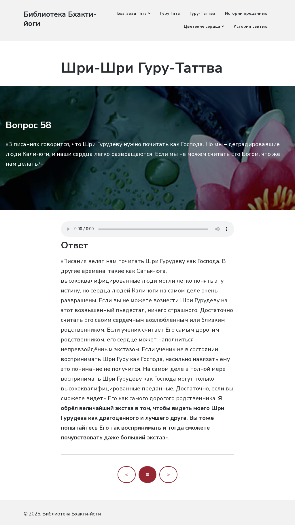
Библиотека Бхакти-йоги (47, 18)
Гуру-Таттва (202, 13)
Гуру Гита (170, 13)
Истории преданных (246, 13)
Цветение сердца (202, 26)
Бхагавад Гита (132, 13)
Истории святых (250, 26)
